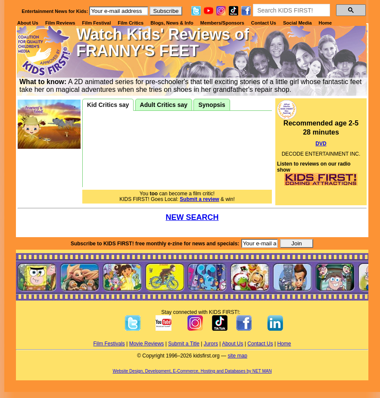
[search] (290, 10)
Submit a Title (183, 344)
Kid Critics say (108, 104)
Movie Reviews (146, 344)
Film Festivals (109, 344)
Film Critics (130, 22)
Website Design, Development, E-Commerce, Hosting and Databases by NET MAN (191, 371)
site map (237, 356)
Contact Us (263, 22)
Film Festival (96, 22)
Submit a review (199, 199)
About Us (27, 22)
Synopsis (211, 104)
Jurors (211, 344)
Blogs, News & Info (171, 22)
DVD (320, 144)
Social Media (297, 22)
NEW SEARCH (191, 217)
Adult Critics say (163, 104)
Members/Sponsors (222, 22)
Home (325, 22)
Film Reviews (60, 22)
